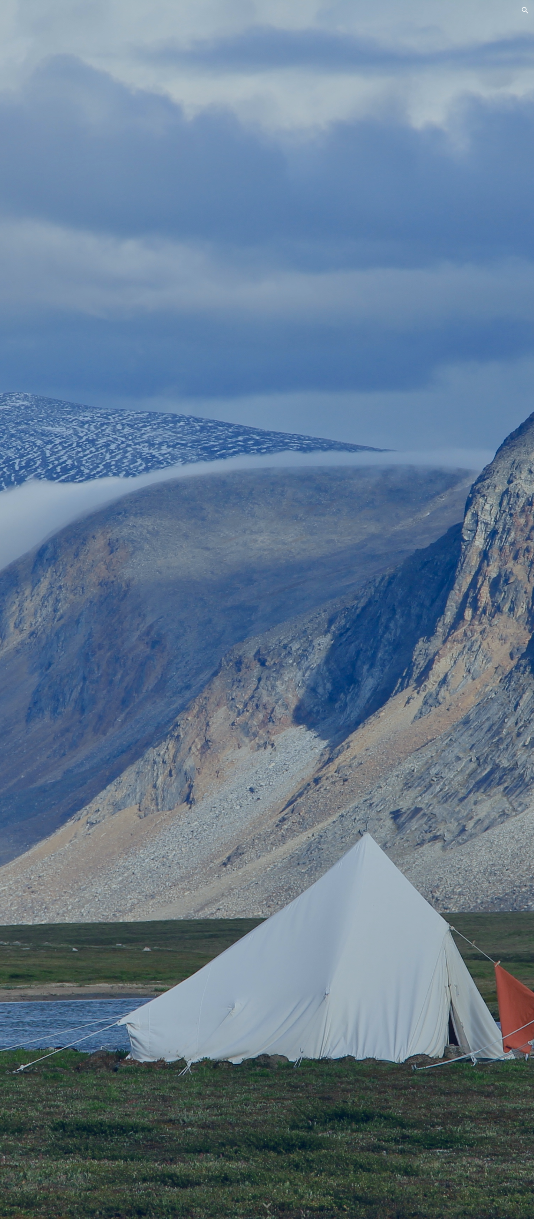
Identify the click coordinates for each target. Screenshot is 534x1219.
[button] (525, 10)
